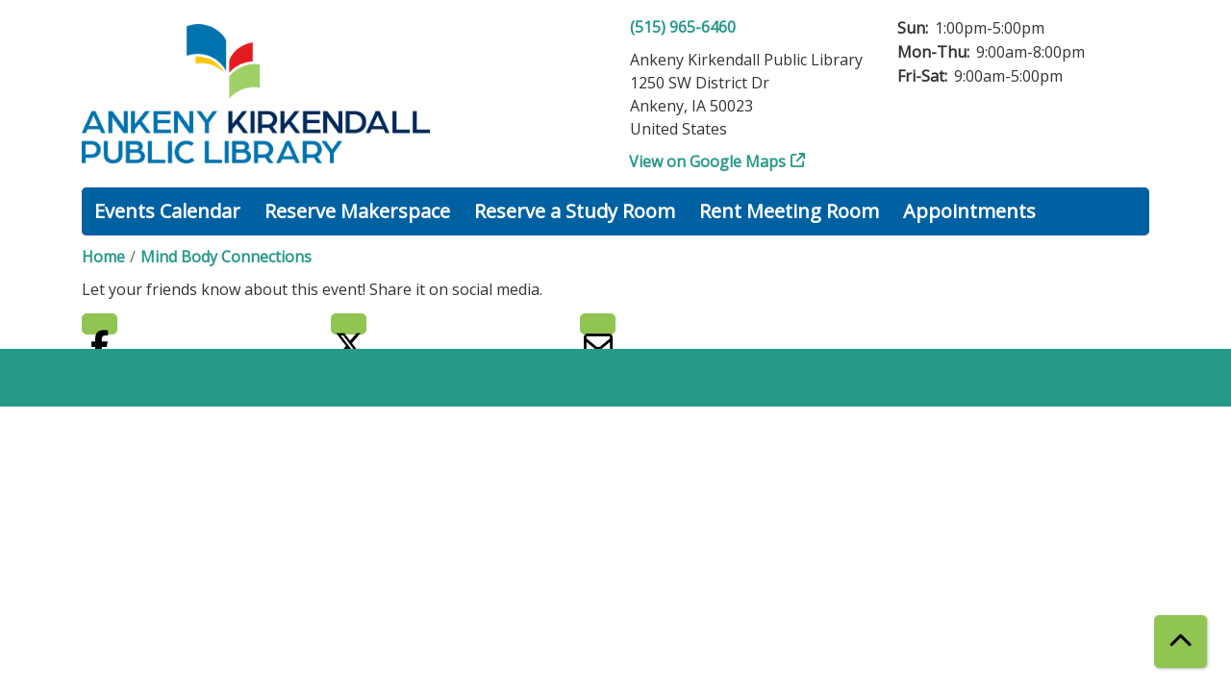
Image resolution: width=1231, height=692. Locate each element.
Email (598, 323)
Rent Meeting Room (789, 211)
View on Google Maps (708, 161)
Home (103, 256)
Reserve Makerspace (357, 211)
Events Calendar (167, 211)
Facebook (99, 323)
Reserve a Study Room (574, 211)
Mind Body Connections (226, 256)
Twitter (348, 323)
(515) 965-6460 (683, 26)
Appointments (969, 211)
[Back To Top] (1180, 641)
